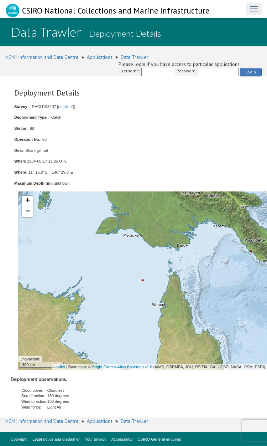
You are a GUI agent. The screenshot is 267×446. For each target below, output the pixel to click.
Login (251, 72)
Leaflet (59, 367)
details (64, 106)
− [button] (27, 211)
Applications (99, 57)
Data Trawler (134, 57)
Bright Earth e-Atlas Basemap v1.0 (122, 367)
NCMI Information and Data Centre (42, 57)
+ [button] (27, 201)
